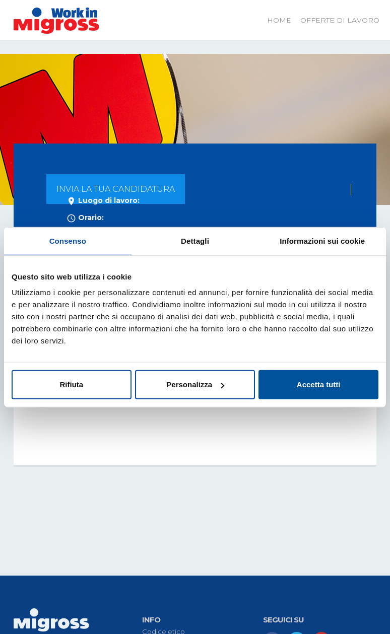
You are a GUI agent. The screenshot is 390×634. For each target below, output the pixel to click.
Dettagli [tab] (195, 240)
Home (279, 20)
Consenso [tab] (67, 240)
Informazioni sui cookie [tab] (322, 240)
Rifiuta (71, 384)
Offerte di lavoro (339, 20)
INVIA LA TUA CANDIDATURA (115, 189)
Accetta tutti (319, 384)
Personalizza (195, 384)
